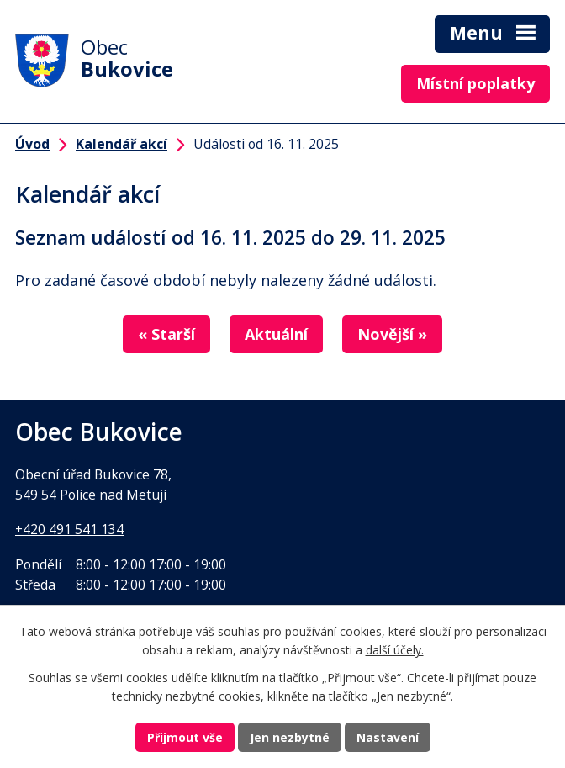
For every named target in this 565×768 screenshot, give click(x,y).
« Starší (166, 334)
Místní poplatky (475, 83)
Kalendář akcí (121, 144)
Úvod (32, 144)
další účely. (395, 651)
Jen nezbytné (290, 737)
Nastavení (387, 737)
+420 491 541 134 (69, 529)
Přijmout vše (185, 737)
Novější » (392, 334)
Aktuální (276, 334)
